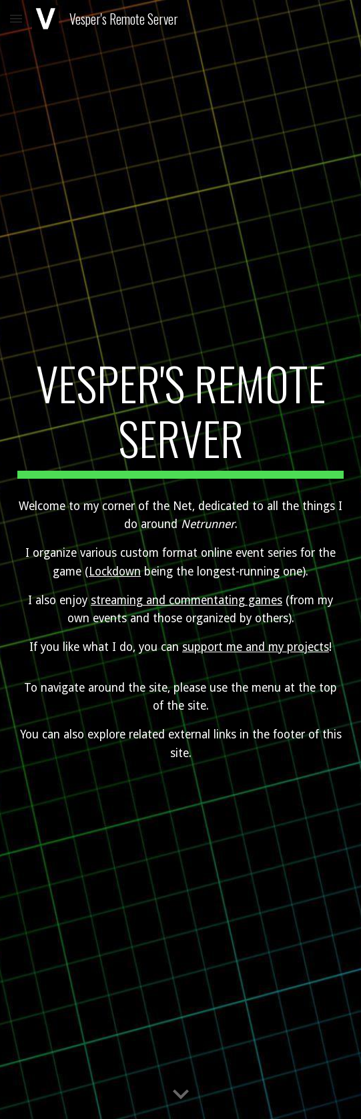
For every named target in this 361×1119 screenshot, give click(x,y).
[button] (16, 18)
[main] (180, 417)
